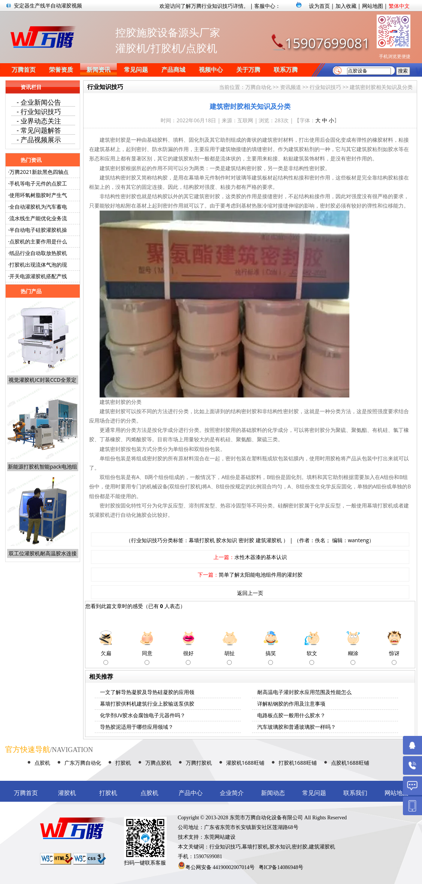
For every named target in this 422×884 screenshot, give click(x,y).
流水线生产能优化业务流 (38, 218)
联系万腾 (286, 70)
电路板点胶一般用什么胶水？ (291, 715)
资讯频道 (290, 86)
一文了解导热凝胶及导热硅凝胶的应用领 (147, 692)
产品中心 (191, 793)
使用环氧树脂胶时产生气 (38, 195)
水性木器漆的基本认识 (260, 557)
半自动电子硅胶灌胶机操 (38, 229)
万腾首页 (24, 70)
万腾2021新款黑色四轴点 (39, 171)
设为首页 (319, 5)
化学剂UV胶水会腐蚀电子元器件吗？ (143, 715)
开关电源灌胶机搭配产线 (38, 276)
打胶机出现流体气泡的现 (38, 264)
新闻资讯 (98, 70)
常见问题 (136, 70)
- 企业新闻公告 (39, 102)
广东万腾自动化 (82, 762)
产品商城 (173, 70)
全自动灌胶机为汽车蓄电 (38, 206)
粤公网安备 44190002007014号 (220, 867)
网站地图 (372, 5)
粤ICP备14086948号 (281, 867)
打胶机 (123, 762)
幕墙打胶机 (202, 540)
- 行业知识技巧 (39, 111)
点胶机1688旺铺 (350, 762)
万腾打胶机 (199, 762)
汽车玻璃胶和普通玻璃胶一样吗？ (296, 726)
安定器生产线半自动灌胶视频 (48, 5)
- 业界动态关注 (39, 120)
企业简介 (232, 793)
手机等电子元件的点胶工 (38, 183)
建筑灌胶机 (269, 540)
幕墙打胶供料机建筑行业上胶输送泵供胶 (147, 703)
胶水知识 (226, 540)
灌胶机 (67, 793)
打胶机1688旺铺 (298, 762)
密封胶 (246, 540)
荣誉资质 (61, 70)
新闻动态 (273, 793)
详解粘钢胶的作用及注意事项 (291, 703)
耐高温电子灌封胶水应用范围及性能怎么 (304, 692)
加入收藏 (346, 5)
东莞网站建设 (220, 837)
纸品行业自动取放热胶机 (38, 253)
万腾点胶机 (158, 762)
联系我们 (355, 793)
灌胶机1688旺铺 (245, 762)
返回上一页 (250, 592)
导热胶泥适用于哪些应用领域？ (136, 726)
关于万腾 (248, 70)
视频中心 (211, 70)
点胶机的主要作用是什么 (38, 241)
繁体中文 (399, 5)
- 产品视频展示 (39, 139)
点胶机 (42, 762)
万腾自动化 (258, 86)
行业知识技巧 (325, 86)
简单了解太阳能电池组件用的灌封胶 (261, 574)
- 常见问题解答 (39, 130)
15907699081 (327, 43)
